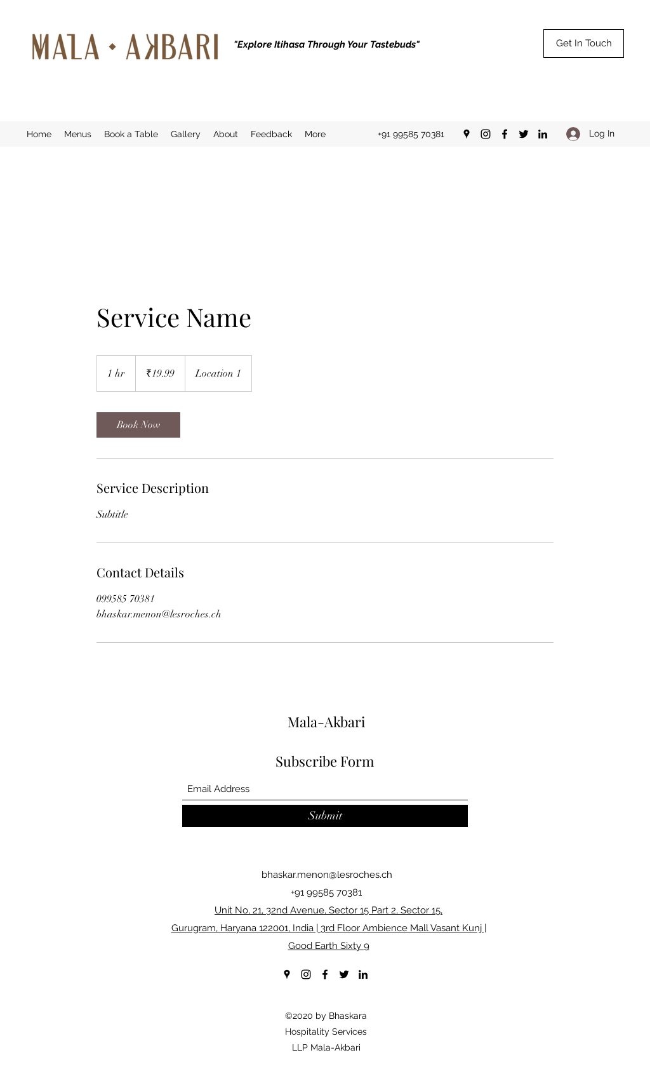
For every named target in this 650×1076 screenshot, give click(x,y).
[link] (138, 425)
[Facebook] (504, 134)
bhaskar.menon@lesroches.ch (327, 874)
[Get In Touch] (583, 43)
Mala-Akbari (326, 721)
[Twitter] (523, 134)
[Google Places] (466, 134)
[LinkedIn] (542, 134)
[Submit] (325, 816)
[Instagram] (485, 134)
